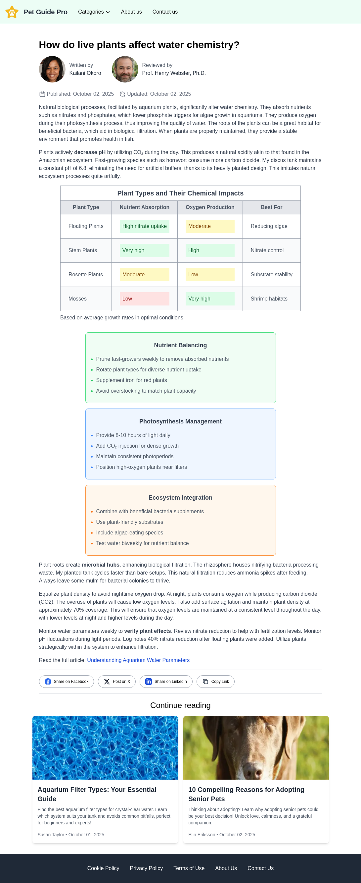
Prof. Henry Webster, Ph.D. (174, 73)
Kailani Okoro (85, 73)
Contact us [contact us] (165, 12)
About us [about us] (131, 12)
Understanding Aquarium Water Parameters (138, 660)
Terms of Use (188, 868)
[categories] (94, 12)
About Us (226, 868)
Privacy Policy (146, 868)
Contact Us (261, 868)
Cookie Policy (103, 868)
